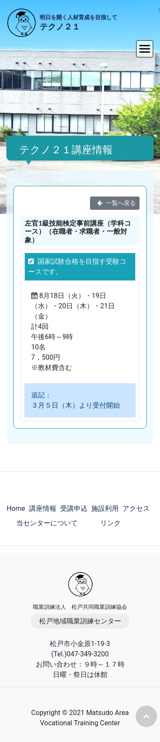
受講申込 (73, 508)
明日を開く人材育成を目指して (78, 23)
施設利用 (105, 508)
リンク (110, 523)
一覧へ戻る (115, 203)
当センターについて (47, 523)
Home (16, 508)
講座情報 (42, 508)
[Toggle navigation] (144, 48)
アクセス (136, 508)
